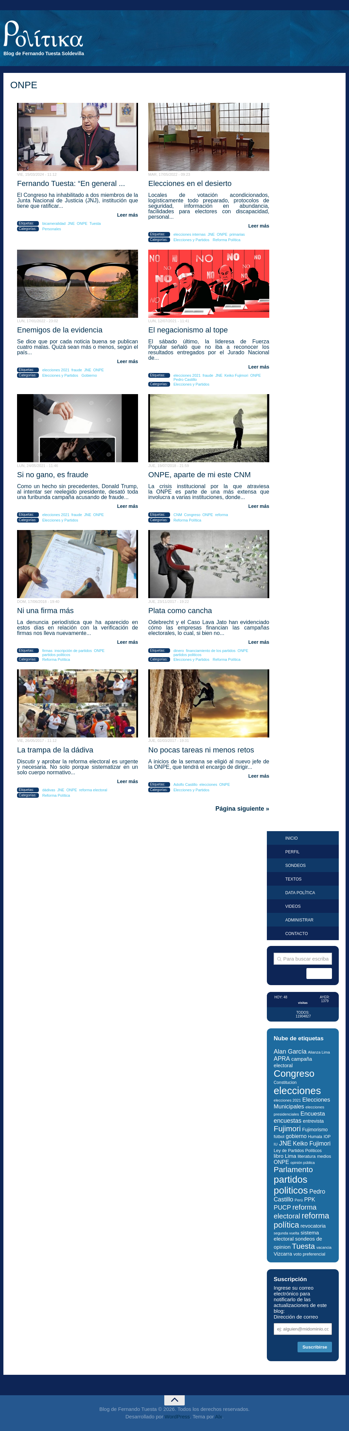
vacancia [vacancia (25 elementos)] (323, 1247)
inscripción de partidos (73, 650)
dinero (178, 650)
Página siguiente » (242, 808)
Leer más (127, 215)
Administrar (299, 920)
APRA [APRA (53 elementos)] (282, 1058)
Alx (218, 1416)
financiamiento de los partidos (211, 650)
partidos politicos (56, 654)
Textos (293, 879)
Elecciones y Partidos (191, 239)
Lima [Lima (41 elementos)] (290, 1156)
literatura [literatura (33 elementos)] (307, 1156)
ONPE (82, 223)
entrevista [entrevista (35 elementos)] (313, 1121)
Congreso (192, 514)
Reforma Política (226, 239)
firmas (47, 650)
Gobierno (89, 375)
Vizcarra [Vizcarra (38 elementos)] (283, 1254)
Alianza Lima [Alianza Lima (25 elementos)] (319, 1052)
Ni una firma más (45, 610)
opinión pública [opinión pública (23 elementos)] (302, 1163)
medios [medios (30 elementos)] (324, 1156)
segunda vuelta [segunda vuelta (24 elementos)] (286, 1233)
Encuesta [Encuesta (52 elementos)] (313, 1113)
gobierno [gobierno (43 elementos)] (296, 1136)
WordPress (177, 1416)
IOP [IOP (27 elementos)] (327, 1136)
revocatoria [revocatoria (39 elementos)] (313, 1226)
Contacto (296, 933)
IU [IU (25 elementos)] (275, 1144)
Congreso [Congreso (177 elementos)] (294, 1073)
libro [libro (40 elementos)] (279, 1156)
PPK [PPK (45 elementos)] (309, 1199)
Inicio (291, 838)
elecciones (208, 784)
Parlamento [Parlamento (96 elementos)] (293, 1169)
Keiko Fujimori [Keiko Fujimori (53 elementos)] (312, 1143)
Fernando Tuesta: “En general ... (71, 183)
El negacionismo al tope (188, 330)
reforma (221, 514)
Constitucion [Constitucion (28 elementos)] (285, 1082)
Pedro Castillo (185, 379)
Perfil (292, 852)
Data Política (300, 892)
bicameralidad (53, 223)
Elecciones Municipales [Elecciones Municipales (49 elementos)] (302, 1103)
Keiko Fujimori (236, 375)
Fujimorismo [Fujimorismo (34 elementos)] (315, 1129)
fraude (208, 375)
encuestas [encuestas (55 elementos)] (287, 1120)
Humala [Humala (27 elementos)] (315, 1136)
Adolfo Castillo (185, 784)
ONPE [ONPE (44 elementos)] (281, 1162)
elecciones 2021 (187, 375)
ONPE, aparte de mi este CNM (199, 474)
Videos (293, 906)
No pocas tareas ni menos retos (201, 750)
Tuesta (95, 223)
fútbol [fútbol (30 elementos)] (279, 1136)
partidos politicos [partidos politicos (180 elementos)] (291, 1185)
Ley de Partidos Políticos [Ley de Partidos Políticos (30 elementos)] (298, 1150)
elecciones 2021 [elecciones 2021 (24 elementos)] (287, 1100)
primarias (237, 234)
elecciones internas (189, 234)
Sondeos (295, 865)
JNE (71, 223)
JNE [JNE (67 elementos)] (285, 1143)
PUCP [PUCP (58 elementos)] (282, 1207)
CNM (177, 514)
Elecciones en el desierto (190, 183)
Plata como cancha (180, 610)
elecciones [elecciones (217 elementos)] (297, 1090)
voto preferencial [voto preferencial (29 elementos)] (309, 1254)
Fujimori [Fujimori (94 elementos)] (287, 1128)
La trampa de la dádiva (55, 750)
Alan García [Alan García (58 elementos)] (290, 1051)
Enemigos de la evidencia (60, 330)
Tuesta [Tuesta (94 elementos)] (303, 1246)
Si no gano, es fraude (52, 474)
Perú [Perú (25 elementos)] (298, 1200)
